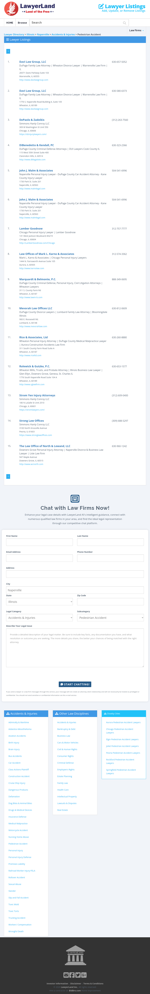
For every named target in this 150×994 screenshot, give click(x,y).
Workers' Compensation (19, 924)
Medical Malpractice (18, 823)
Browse (22, 22)
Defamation (14, 796)
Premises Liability (16, 864)
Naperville (43, 34)
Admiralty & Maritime (18, 722)
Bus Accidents (15, 756)
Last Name (82, 536)
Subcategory (83, 611)
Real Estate (62, 810)
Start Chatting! (75, 684)
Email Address (13, 551)
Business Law (63, 735)
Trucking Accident (16, 917)
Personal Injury (15, 850)
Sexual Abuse (14, 884)
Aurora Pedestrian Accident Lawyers (123, 722)
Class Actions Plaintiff (18, 769)
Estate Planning (64, 776)
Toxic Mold (13, 904)
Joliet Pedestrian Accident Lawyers (122, 746)
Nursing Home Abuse (18, 837)
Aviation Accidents (17, 735)
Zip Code (81, 595)
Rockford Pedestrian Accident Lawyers (120, 761)
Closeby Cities (113, 713)
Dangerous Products (18, 789)
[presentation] (75, 674)
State (9, 595)
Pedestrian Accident (17, 843)
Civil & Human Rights (67, 749)
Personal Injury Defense (19, 857)
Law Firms (136, 30)
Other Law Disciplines (74, 714)
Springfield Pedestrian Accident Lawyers (121, 771)
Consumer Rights (65, 756)
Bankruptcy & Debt (66, 729)
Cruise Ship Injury (16, 783)
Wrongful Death (16, 931)
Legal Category (13, 611)
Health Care (63, 789)
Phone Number (85, 551)
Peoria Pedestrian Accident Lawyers (123, 752)
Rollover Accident (16, 877)
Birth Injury (13, 742)
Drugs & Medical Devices (20, 810)
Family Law (62, 783)
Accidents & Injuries (63, 34)
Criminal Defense (65, 762)
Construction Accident (18, 776)
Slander (12, 890)
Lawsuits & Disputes (66, 803)
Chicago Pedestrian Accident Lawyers (119, 731)
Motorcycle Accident (18, 830)
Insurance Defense (17, 816)
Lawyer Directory (14, 34)
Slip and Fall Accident (18, 897)
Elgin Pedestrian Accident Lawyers (122, 739)
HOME (9, 22)
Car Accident (14, 762)
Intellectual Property (67, 796)
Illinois (30, 34)
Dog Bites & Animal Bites (20, 803)
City (8, 583)
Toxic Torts (13, 911)
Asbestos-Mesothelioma (19, 729)
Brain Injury (14, 749)
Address (10, 567)
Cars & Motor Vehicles (67, 742)
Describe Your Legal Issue (19, 626)
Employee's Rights (65, 769)
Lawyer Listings (122, 6)
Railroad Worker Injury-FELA (21, 870)
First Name (11, 536)
